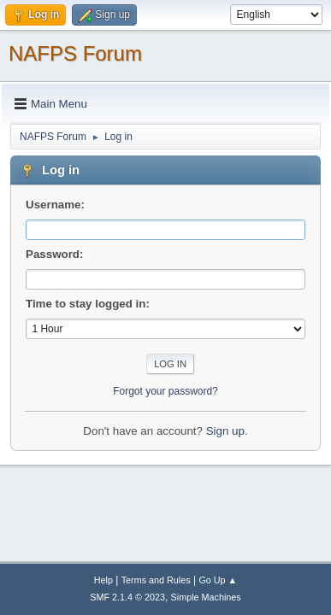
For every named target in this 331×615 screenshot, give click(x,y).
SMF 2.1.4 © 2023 (127, 597)
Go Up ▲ (217, 580)
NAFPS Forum (75, 53)
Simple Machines (206, 597)
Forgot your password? (165, 391)
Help (103, 580)
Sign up (225, 431)
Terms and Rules (156, 580)
